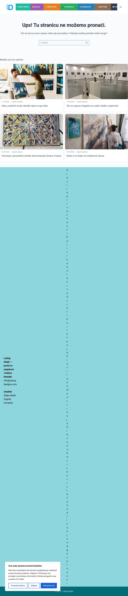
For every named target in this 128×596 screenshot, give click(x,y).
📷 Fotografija (69, 7)
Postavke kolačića (18, 586)
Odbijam (34, 586)
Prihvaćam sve (49, 586)
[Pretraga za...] (61, 42)
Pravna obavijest (67, 453)
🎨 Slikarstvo (87, 7)
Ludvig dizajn (67, 591)
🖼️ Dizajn (37, 7)
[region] (32, 576)
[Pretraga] (121, 7)
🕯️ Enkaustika (52, 7)
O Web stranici (23, 7)
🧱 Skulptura (103, 7)
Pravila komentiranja (68, 390)
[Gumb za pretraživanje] (86, 42)
